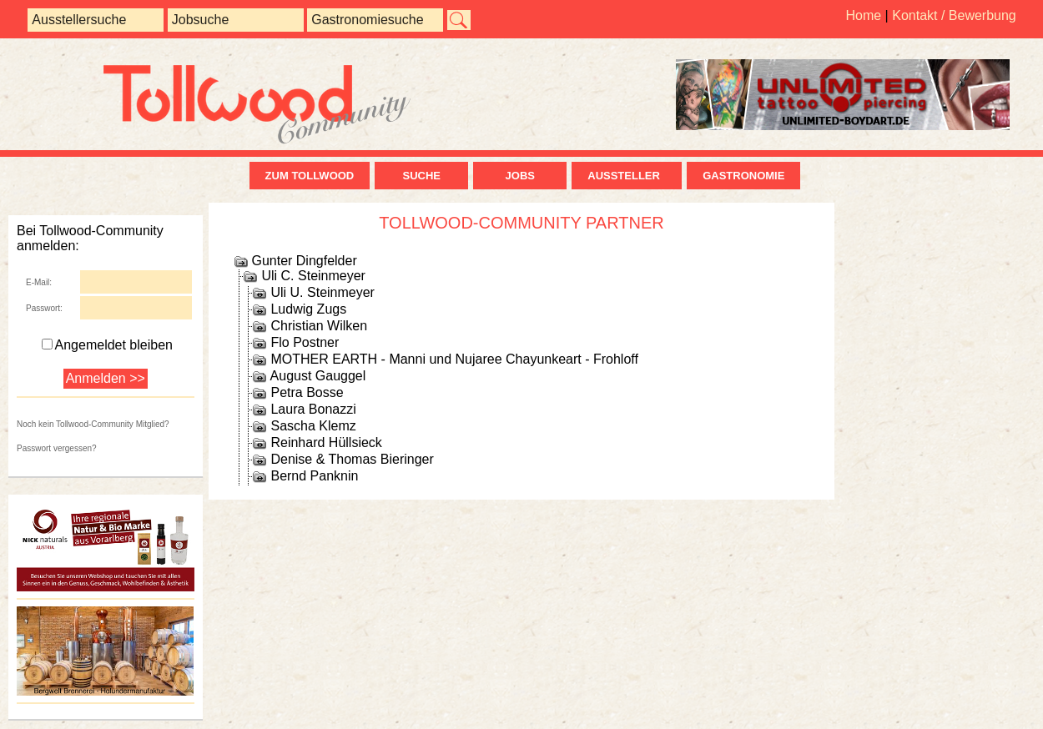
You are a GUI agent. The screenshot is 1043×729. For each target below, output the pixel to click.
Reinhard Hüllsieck (325, 442)
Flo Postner (304, 342)
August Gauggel (318, 376)
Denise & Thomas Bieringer (351, 459)
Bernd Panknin (314, 476)
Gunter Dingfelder (303, 261)
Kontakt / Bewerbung (954, 15)
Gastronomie (743, 175)
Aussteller (626, 175)
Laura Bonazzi (312, 409)
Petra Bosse (306, 392)
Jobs (520, 175)
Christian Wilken (318, 326)
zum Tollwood (310, 175)
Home (863, 15)
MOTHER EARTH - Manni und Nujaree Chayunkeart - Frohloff (453, 359)
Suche (421, 175)
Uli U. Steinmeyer (322, 292)
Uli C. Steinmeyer (313, 276)
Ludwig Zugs (308, 309)
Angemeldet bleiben (107, 345)
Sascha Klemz (312, 426)
